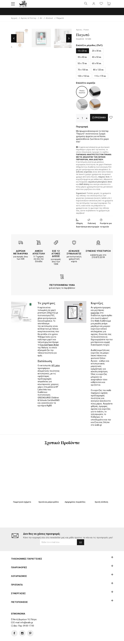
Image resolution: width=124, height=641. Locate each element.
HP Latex (56, 368)
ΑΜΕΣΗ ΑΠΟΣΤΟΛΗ (38, 254)
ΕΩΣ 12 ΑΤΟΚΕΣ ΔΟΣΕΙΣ (56, 256)
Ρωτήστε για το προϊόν (106, 227)
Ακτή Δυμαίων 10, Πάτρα (24, 610)
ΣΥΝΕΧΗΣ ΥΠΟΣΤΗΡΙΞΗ (98, 253)
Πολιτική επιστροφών (93, 227)
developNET (87, 637)
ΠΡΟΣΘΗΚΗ (102, 120)
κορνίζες (95, 315)
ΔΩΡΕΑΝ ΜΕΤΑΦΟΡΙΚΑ (20, 254)
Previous (14, 41)
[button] (13, 5)
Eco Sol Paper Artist (49, 347)
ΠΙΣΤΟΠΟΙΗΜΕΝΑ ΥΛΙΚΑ (62, 287)
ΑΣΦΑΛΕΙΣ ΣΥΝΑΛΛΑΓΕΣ (74, 254)
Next (69, 41)
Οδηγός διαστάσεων (81, 227)
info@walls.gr (26, 613)
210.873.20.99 (98, 260)
